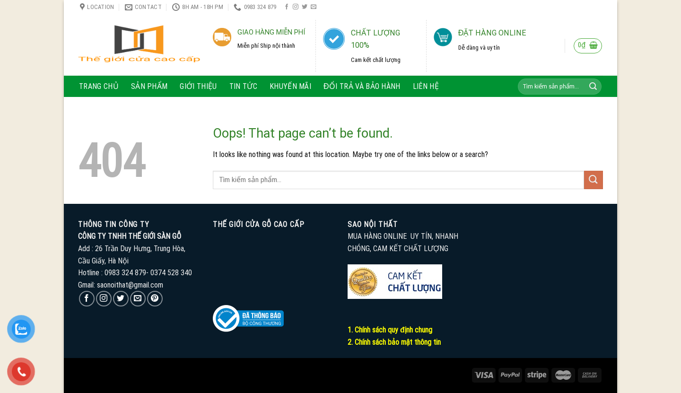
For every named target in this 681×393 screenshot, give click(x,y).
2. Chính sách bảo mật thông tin (394, 342)
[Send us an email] (313, 7)
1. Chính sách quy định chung (390, 329)
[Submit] (593, 87)
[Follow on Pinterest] (155, 298)
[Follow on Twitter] (304, 7)
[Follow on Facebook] (286, 7)
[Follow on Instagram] (295, 7)
